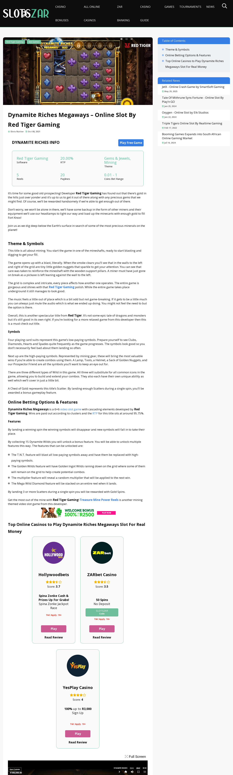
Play (29, 629)
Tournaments (190, 7)
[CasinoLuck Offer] (77, 517)
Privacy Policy (65, 757)
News (210, 7)
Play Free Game (131, 143)
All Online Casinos (92, 13)
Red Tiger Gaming (14, 41)
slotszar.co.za (36, 771)
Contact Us (12, 757)
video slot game (70, 409)
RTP (95, 413)
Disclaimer (45, 757)
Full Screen (135, 651)
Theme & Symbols (177, 49)
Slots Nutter (17, 131)
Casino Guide (145, 13)
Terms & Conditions (91, 757)
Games (169, 7)
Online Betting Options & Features (188, 55)
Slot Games (34, 41)
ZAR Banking (123, 13)
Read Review (29, 637)
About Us (28, 757)
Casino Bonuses (61, 13)
